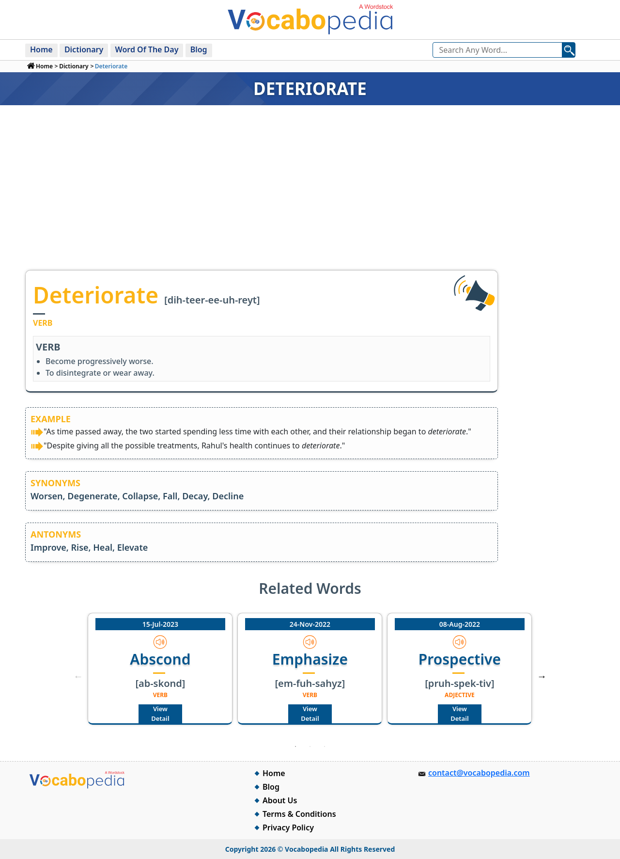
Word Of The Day (147, 49)
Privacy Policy (288, 827)
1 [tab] (295, 746)
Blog (198, 49)
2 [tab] (310, 746)
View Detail (160, 713)
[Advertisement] (310, 197)
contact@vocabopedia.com (479, 772)
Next (542, 676)
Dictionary (83, 49)
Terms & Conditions (299, 814)
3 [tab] (324, 746)
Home (41, 49)
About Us (280, 800)
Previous (78, 676)
